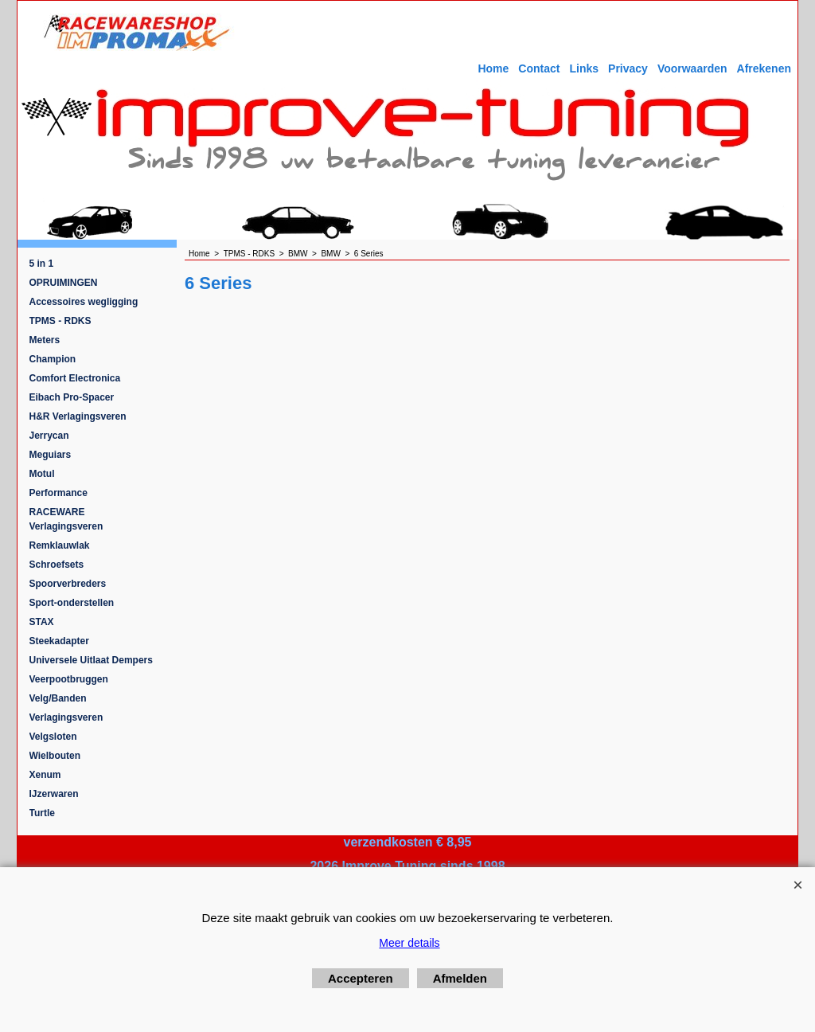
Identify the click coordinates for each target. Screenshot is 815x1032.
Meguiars (50, 454)
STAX (41, 621)
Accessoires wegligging (83, 301)
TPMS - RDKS (60, 320)
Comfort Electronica (75, 378)
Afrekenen (764, 68)
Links (584, 68)
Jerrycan (49, 435)
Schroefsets (56, 564)
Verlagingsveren (66, 717)
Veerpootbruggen (68, 679)
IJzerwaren (54, 793)
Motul (42, 473)
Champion (52, 359)
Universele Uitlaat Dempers (91, 660)
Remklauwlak (59, 545)
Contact (539, 68)
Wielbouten (55, 755)
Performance (58, 492)
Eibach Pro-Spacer (72, 397)
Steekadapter (59, 641)
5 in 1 (41, 263)
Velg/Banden (58, 698)
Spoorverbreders (68, 583)
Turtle (42, 813)
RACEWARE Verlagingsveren (66, 519)
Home (493, 68)
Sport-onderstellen (72, 602)
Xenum (45, 774)
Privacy (628, 68)
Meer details (409, 942)
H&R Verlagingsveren (78, 416)
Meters (44, 340)
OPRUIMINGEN (63, 282)
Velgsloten (53, 736)
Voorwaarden (692, 68)
